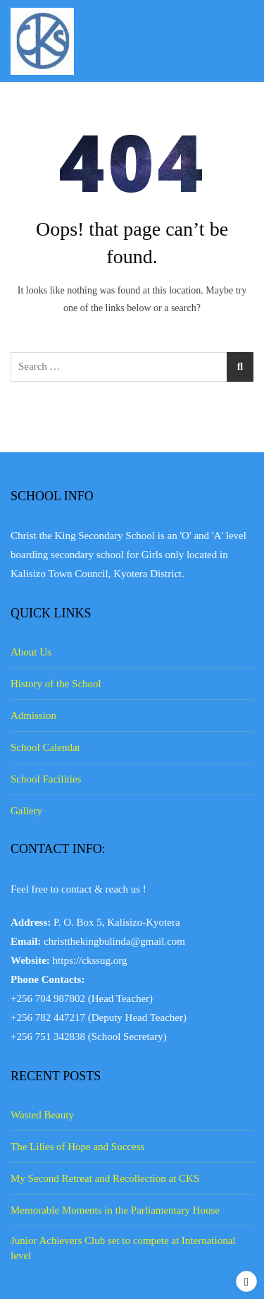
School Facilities (46, 779)
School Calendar (46, 747)
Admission (33, 715)
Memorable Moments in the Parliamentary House (115, 1210)
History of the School (56, 683)
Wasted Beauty (42, 1114)
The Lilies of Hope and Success (77, 1146)
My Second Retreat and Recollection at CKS (105, 1178)
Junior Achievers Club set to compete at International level (123, 1248)
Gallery (26, 810)
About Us (31, 652)
